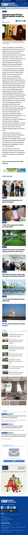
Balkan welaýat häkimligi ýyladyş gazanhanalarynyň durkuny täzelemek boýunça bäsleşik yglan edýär (13, 416)
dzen (14, 507)
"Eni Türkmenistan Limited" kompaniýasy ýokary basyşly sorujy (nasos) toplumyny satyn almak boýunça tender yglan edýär (13, 435)
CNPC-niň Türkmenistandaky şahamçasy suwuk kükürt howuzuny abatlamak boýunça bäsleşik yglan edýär (12, 426)
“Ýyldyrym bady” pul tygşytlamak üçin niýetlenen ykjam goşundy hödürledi (13, 226)
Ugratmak (14, 461)
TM (21, 0)
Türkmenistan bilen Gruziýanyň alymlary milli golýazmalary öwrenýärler (12, 201)
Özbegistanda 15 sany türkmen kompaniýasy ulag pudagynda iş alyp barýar (16, 361)
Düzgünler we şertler (5, 517)
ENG (18, 0)
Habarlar (4, 330)
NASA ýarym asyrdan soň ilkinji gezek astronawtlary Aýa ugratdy (13, 324)
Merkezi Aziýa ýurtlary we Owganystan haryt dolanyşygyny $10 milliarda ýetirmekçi (16, 341)
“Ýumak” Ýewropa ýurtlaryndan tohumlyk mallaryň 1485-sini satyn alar (16, 367)
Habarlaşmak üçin (4, 520)
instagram (11, 507)
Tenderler (4, 411)
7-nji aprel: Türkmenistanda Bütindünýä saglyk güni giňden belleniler (13, 300)
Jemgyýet (4, 11)
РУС (24, 0)
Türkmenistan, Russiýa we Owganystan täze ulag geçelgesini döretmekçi (16, 373)
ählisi (24, 330)
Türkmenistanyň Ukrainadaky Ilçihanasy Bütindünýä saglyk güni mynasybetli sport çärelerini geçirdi (13, 250)
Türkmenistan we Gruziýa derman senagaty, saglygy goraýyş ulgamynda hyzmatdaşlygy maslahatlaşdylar (13, 275)
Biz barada (3, 516)
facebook (2, 507)
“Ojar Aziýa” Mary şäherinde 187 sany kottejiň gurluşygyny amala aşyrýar (16, 355)
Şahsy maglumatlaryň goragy (7, 519)
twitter (5, 507)
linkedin (8, 507)
